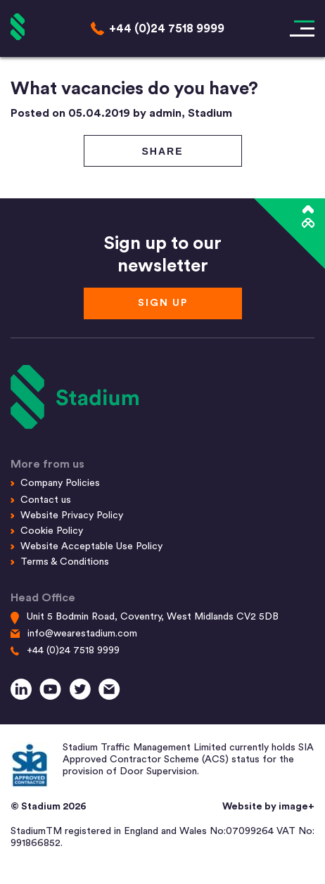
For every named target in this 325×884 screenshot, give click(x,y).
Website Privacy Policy (71, 515)
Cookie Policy (51, 531)
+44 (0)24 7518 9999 (73, 650)
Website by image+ (268, 807)
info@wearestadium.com (82, 634)
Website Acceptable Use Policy (91, 546)
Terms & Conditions (64, 562)
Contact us (45, 500)
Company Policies (60, 483)
